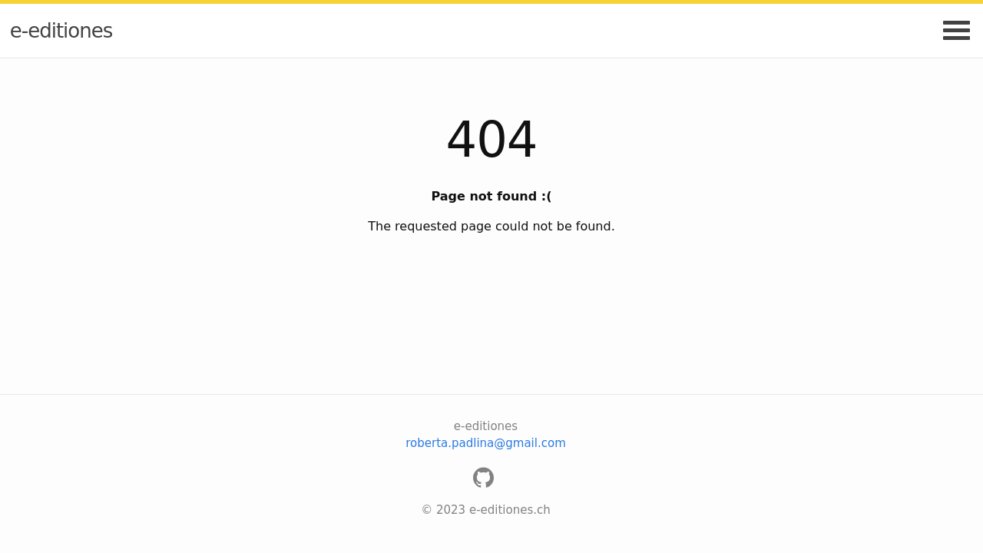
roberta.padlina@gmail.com (485, 443)
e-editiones (61, 30)
